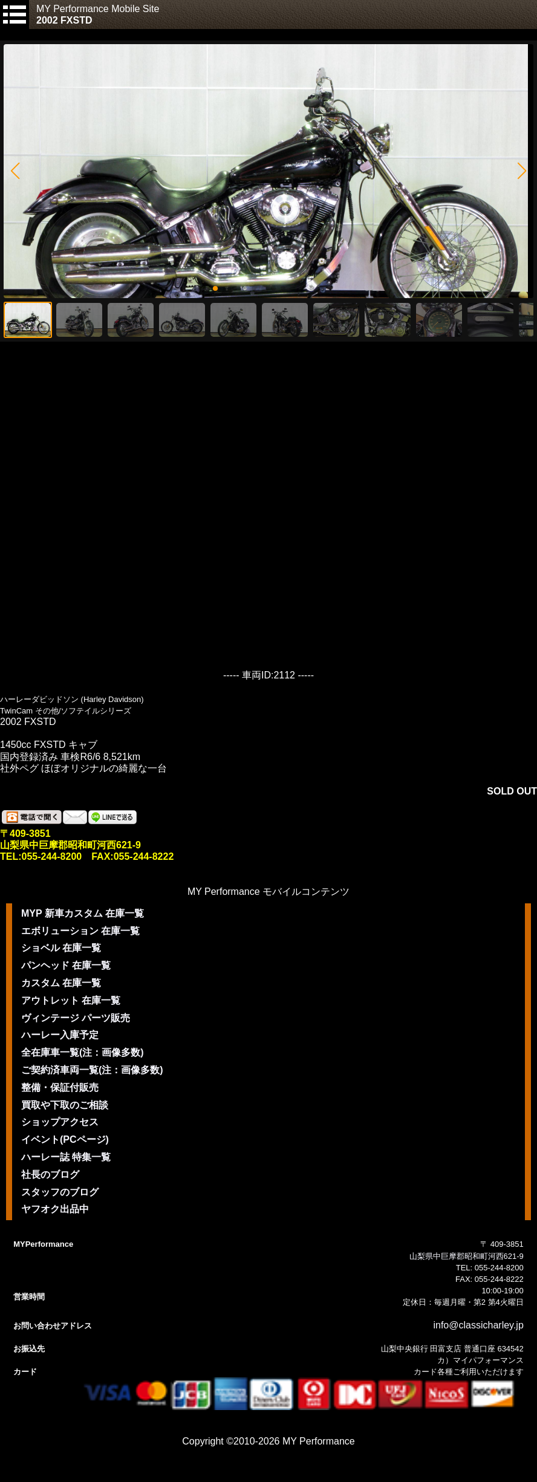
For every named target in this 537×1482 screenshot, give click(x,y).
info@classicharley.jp (478, 1325)
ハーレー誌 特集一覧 (66, 1157)
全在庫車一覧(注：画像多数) (82, 1052)
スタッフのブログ (60, 1192)
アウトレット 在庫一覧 (70, 1000)
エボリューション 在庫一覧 (80, 931)
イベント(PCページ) (65, 1139)
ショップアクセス (60, 1122)
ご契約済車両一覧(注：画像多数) (92, 1070)
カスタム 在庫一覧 (61, 983)
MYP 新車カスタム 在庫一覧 (82, 913)
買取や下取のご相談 (64, 1105)
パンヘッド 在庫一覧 (66, 965)
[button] (15, 171)
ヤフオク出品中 (55, 1209)
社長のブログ (50, 1174)
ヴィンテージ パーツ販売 (75, 1018)
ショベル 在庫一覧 (61, 948)
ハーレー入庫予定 (60, 1035)
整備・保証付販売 (60, 1087)
